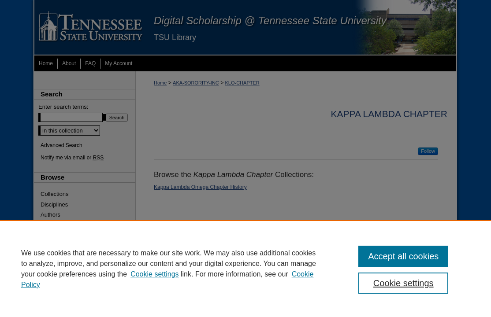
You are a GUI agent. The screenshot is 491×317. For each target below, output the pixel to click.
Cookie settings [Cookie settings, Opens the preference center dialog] (403, 283)
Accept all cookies (403, 256)
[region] (245, 268)
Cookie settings (154, 274)
